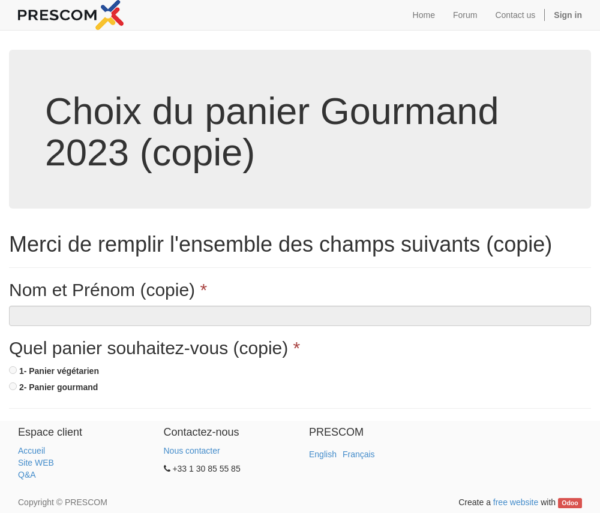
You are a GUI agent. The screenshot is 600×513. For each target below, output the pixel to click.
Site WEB (36, 462)
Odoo (570, 502)
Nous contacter (192, 450)
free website (515, 502)
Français (359, 454)
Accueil (31, 450)
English (323, 454)
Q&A (27, 474)
